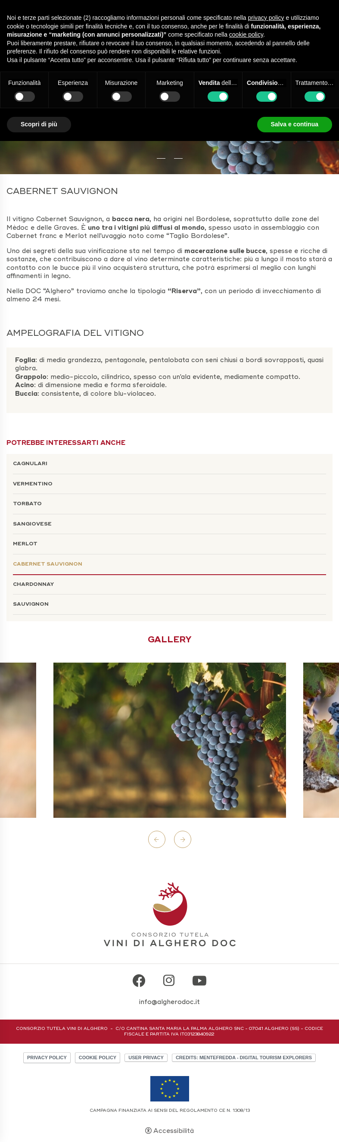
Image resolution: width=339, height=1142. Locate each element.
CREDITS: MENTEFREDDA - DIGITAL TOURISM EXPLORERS (244, 1057)
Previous (156, 839)
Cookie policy (97, 1057)
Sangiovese (32, 524)
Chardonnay (33, 584)
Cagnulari (30, 463)
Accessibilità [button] (173, 1131)
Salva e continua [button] (294, 124)
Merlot (25, 544)
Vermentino (33, 484)
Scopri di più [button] (39, 124)
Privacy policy (47, 1057)
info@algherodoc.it (169, 1002)
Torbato (27, 504)
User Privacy (146, 1057)
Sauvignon (31, 604)
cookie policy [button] (246, 34)
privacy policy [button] (266, 17)
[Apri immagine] (169, 740)
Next (182, 839)
